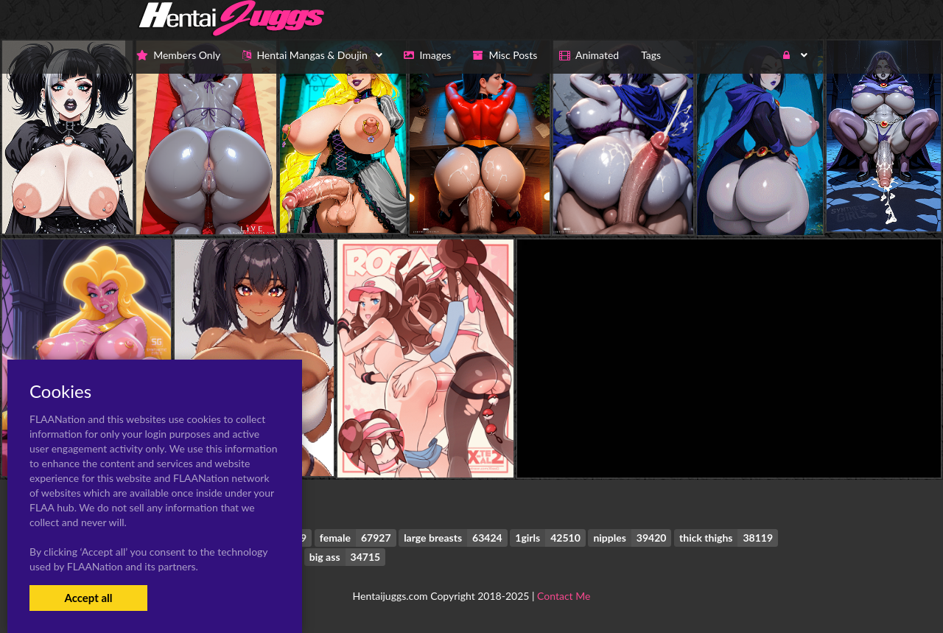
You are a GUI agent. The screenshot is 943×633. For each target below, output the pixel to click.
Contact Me (563, 596)
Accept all (88, 597)
